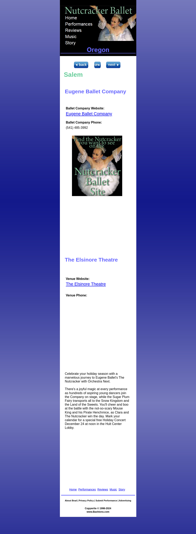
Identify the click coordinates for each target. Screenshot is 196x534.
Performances (87, 489)
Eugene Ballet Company (89, 113)
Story (122, 489)
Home (73, 489)
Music (113, 489)
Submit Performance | (107, 500)
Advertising (125, 500)
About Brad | (72, 500)
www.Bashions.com (98, 511)
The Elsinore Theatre (86, 284)
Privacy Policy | (87, 500)
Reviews (102, 489)
